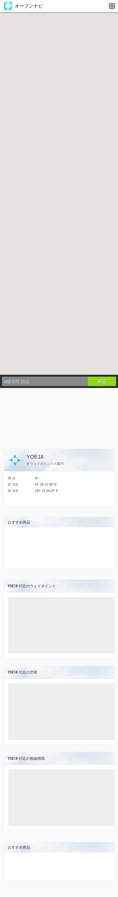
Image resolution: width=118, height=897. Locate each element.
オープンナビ (23, 6)
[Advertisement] (59, 416)
